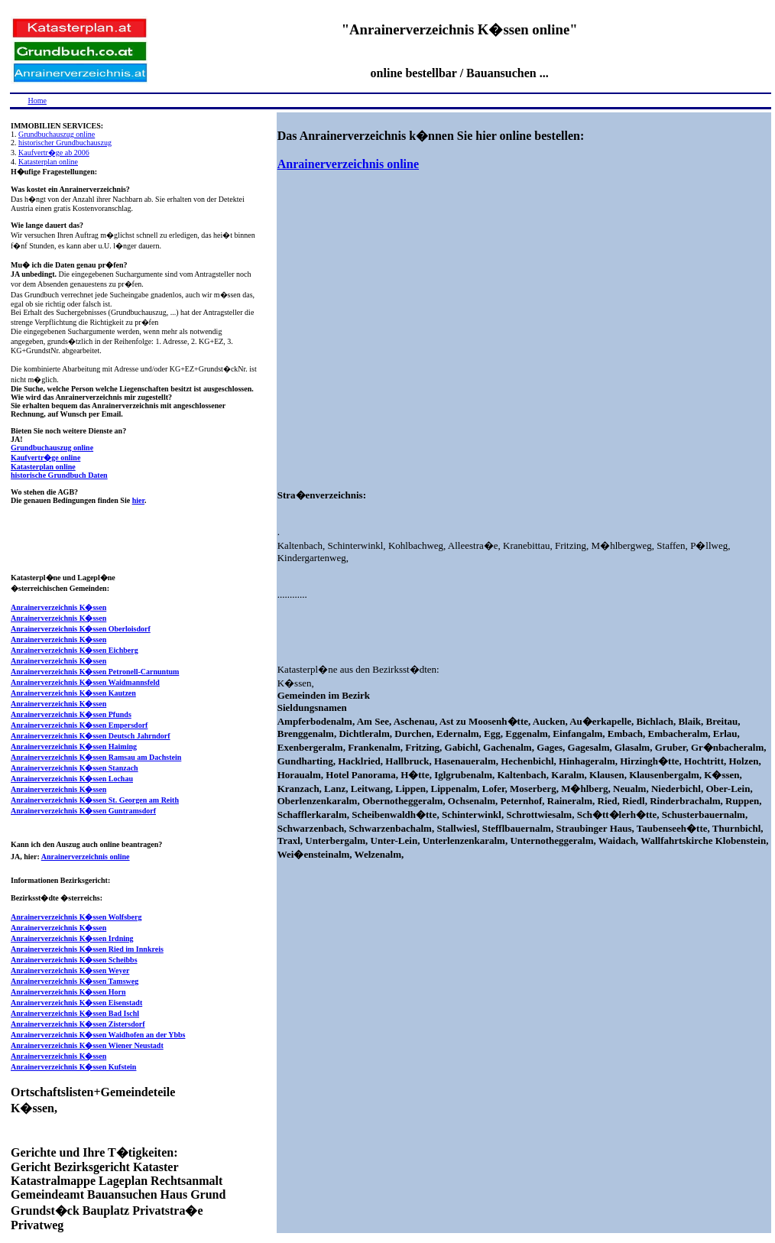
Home (37, 100)
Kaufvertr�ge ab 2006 (53, 152)
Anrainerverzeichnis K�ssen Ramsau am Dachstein (96, 757)
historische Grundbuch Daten (59, 475)
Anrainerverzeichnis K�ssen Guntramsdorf (83, 810)
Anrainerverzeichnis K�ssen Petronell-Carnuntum (95, 671)
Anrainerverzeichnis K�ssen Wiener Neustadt (87, 1045)
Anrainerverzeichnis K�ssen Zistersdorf (78, 1024)
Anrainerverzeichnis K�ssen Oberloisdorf (81, 629)
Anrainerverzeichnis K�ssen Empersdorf (79, 725)
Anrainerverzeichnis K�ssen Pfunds (71, 714)
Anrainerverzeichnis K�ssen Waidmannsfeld (85, 682)
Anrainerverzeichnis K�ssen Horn (68, 992)
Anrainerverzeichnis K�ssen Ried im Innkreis (87, 949)
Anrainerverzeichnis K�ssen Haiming (74, 746)
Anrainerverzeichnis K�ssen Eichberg (74, 650)
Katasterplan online (48, 161)
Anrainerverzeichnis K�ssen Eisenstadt (76, 1002)
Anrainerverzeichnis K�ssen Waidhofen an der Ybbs (98, 1034)
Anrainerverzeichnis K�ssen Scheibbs (74, 960)
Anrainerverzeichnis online (85, 856)
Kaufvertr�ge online (45, 457)
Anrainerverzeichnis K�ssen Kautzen (73, 693)
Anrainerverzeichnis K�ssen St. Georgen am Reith (95, 800)
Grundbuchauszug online (56, 134)
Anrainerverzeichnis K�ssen (58, 607)
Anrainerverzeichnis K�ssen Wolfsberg (76, 917)
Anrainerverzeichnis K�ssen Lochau (72, 778)
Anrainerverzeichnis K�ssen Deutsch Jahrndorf (90, 736)
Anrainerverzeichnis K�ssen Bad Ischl (75, 1013)
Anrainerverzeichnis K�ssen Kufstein (73, 1067)
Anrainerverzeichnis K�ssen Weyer (70, 970)
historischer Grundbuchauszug (65, 142)
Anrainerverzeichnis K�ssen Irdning (72, 938)
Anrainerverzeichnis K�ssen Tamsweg (74, 981)
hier (138, 500)
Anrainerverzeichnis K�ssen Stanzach (74, 768)
